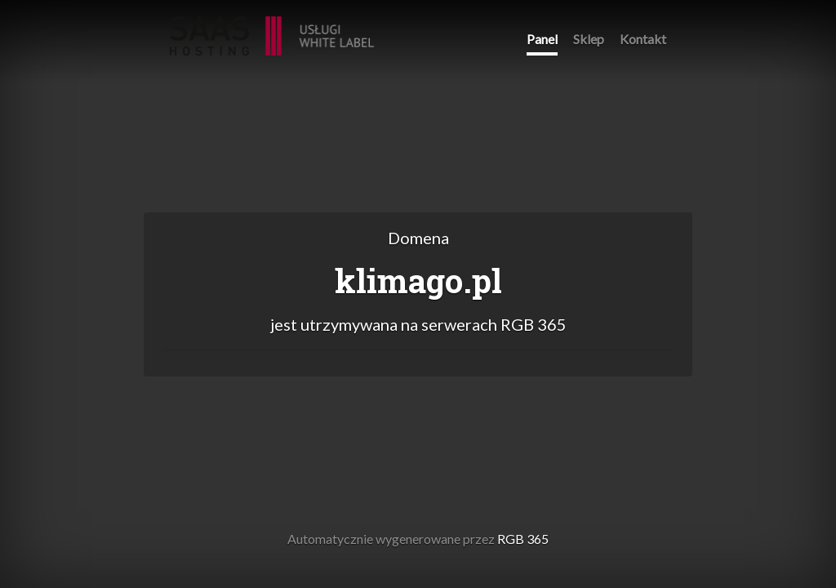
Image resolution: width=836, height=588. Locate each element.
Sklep (588, 39)
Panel (542, 39)
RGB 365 (272, 27)
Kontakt (643, 39)
